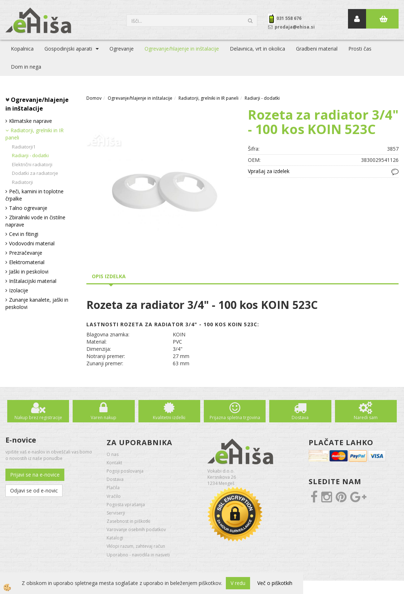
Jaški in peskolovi (28, 271)
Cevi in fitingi (23, 234)
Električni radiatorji (32, 164)
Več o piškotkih (274, 583)
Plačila (113, 488)
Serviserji (116, 513)
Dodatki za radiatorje (35, 173)
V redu (238, 583)
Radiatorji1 (23, 146)
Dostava (300, 417)
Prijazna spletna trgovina (235, 417)
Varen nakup (103, 417)
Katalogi (115, 538)
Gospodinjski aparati (68, 48)
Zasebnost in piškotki (128, 521)
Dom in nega (26, 66)
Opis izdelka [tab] (109, 276)
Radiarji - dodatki (30, 155)
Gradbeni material (317, 48)
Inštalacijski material (32, 280)
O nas (113, 454)
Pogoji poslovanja (125, 471)
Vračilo (114, 496)
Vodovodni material (32, 243)
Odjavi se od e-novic (34, 490)
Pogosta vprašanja (126, 505)
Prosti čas (359, 48)
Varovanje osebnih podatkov (136, 529)
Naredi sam (366, 417)
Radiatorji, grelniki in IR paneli (34, 134)
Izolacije (18, 290)
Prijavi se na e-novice (35, 474)
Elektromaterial (26, 262)
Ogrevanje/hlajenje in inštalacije (182, 48)
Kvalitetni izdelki (169, 417)
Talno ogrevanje (28, 208)
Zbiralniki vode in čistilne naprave (35, 221)
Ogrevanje (121, 48)
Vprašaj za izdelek (268, 171)
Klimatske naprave (30, 120)
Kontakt (114, 463)
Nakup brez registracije (38, 417)
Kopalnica (22, 48)
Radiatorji (22, 182)
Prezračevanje (25, 252)
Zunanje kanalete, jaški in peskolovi (36, 303)
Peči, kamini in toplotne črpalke (34, 195)
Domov (94, 98)
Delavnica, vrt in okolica (257, 48)
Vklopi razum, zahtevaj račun (136, 546)
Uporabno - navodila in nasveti (138, 555)
